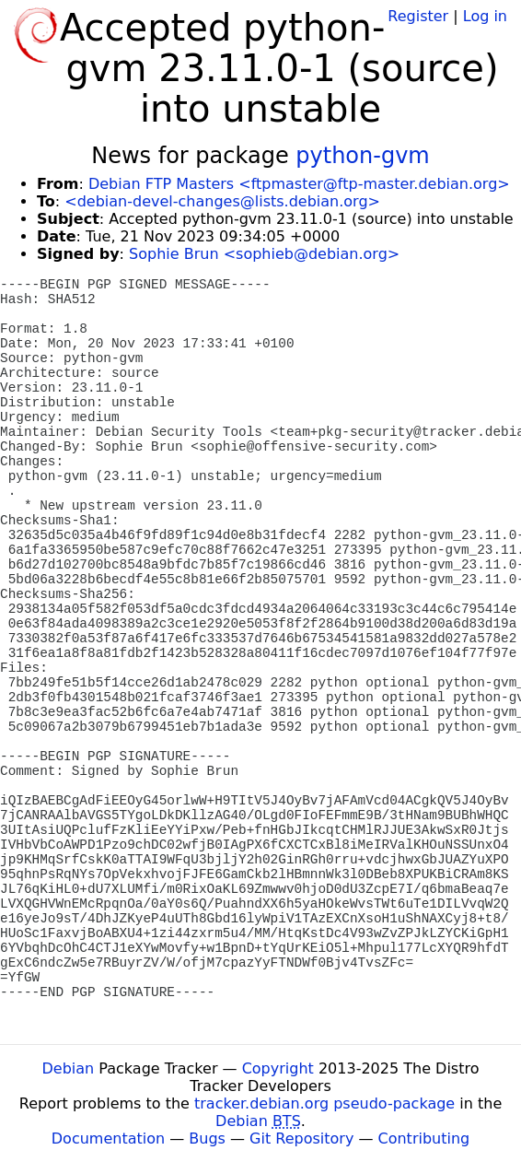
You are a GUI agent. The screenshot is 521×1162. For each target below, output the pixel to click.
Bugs (207, 1138)
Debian (68, 1068)
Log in (485, 16)
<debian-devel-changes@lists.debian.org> (222, 201)
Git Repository (301, 1138)
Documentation (108, 1138)
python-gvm (362, 156)
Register (418, 16)
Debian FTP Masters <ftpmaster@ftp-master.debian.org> (299, 184)
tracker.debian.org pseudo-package (324, 1103)
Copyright (278, 1068)
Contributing (424, 1138)
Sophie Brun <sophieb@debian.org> (264, 254)
